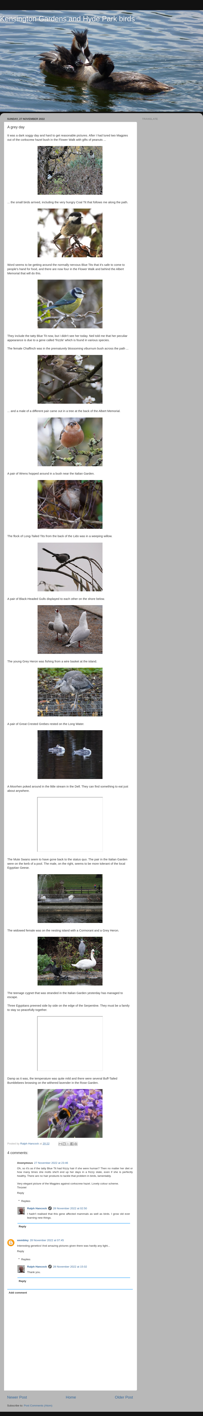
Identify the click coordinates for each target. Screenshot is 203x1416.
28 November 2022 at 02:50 (70, 1208)
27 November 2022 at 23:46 (51, 1162)
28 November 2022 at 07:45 (47, 1240)
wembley (23, 1240)
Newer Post (17, 1397)
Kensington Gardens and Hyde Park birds (67, 19)
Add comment (18, 1292)
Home (71, 1397)
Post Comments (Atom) (38, 1405)
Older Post (124, 1397)
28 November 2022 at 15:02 (70, 1266)
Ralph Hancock (37, 1208)
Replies (25, 1201)
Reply (20, 1192)
